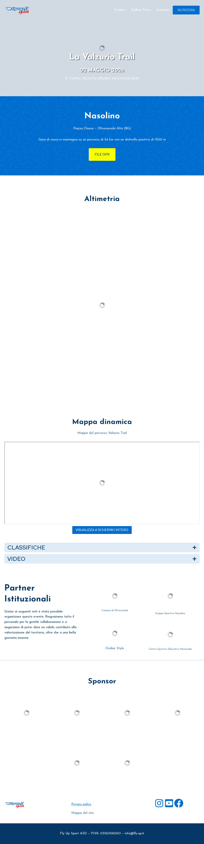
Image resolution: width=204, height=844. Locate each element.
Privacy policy (81, 804)
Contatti (163, 10)
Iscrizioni (186, 10)
